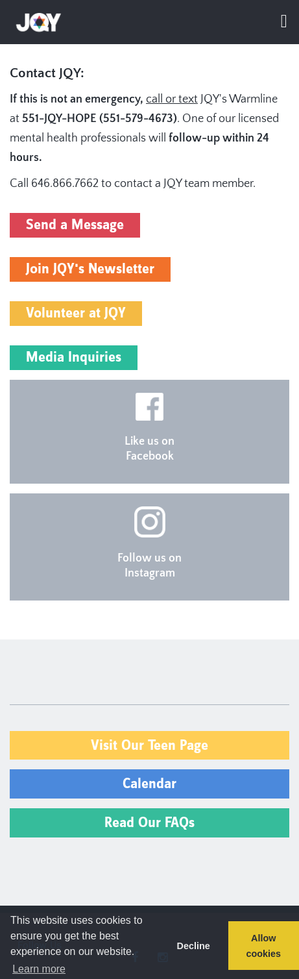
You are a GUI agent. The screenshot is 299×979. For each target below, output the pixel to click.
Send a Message (75, 225)
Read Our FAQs (149, 823)
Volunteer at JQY (76, 313)
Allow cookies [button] (263, 946)
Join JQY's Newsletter (90, 269)
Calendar (149, 784)
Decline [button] (192, 946)
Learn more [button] (39, 968)
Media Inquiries (73, 357)
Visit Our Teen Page (149, 745)
